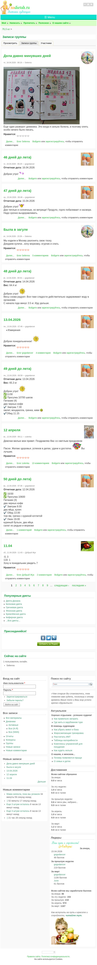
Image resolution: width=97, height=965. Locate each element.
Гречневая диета (14, 607)
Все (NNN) (14, 732)
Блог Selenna (23, 141)
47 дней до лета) (17, 191)
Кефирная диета (14, 617)
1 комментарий (24, 530)
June (56, 880)
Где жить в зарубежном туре (68, 722)
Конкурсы (10, 740)
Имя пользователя (14, 683)
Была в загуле (16, 229)
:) (7, 801)
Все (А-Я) (13, 728)
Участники (46, 43)
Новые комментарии (16, 750)
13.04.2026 (12, 320)
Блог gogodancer (25, 353)
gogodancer (59, 854)
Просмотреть (10, 43)
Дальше (42, 781)
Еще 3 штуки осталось (18, 804)
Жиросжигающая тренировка (69, 733)
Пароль (8, 690)
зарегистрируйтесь (55, 141)
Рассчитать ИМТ (62, 737)
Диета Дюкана (13, 601)
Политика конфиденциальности (55, 957)
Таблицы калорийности (66, 740)
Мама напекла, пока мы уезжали (23, 794)
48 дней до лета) (17, 271)
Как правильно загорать (66, 718)
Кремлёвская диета (16, 614)
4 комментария (43, 353)
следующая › (61, 585)
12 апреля (12, 430)
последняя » (79, 585)
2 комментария (44, 575)
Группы (9, 743)
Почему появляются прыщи (68, 758)
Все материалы (14, 718)
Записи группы (29, 42)
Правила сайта (33, 957)
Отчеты (9, 736)
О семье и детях (62, 761)
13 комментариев (40, 463)
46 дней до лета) (17, 157)
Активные (13, 725)
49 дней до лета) (17, 369)
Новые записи (13, 747)
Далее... (10, 141)
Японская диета (14, 611)
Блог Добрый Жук (25, 575)
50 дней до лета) (17, 479)
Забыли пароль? (15, 700)
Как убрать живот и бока (66, 729)
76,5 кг (6, 29)
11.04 (8, 546)
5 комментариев (40, 255)
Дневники (11, 721)
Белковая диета (14, 604)
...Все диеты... (13, 620)
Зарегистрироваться (17, 696)
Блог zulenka (23, 463)
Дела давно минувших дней (27, 56)
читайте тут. (74, 915)
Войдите (36, 141)
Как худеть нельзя (63, 750)
